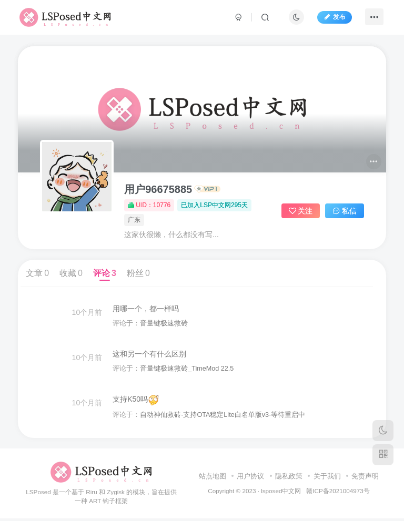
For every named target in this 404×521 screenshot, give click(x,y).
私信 (344, 211)
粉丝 (138, 273)
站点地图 (212, 479)
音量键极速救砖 (164, 324)
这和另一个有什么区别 (150, 355)
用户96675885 (158, 189)
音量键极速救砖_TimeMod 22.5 (187, 370)
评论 (104, 273)
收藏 (71, 273)
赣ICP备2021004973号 (337, 492)
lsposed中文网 (281, 492)
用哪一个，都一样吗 (146, 308)
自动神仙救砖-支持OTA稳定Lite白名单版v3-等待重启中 (223, 417)
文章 (37, 273)
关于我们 (327, 479)
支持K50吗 (136, 401)
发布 (333, 17)
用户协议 (250, 479)
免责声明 (365, 479)
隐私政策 (288, 479)
